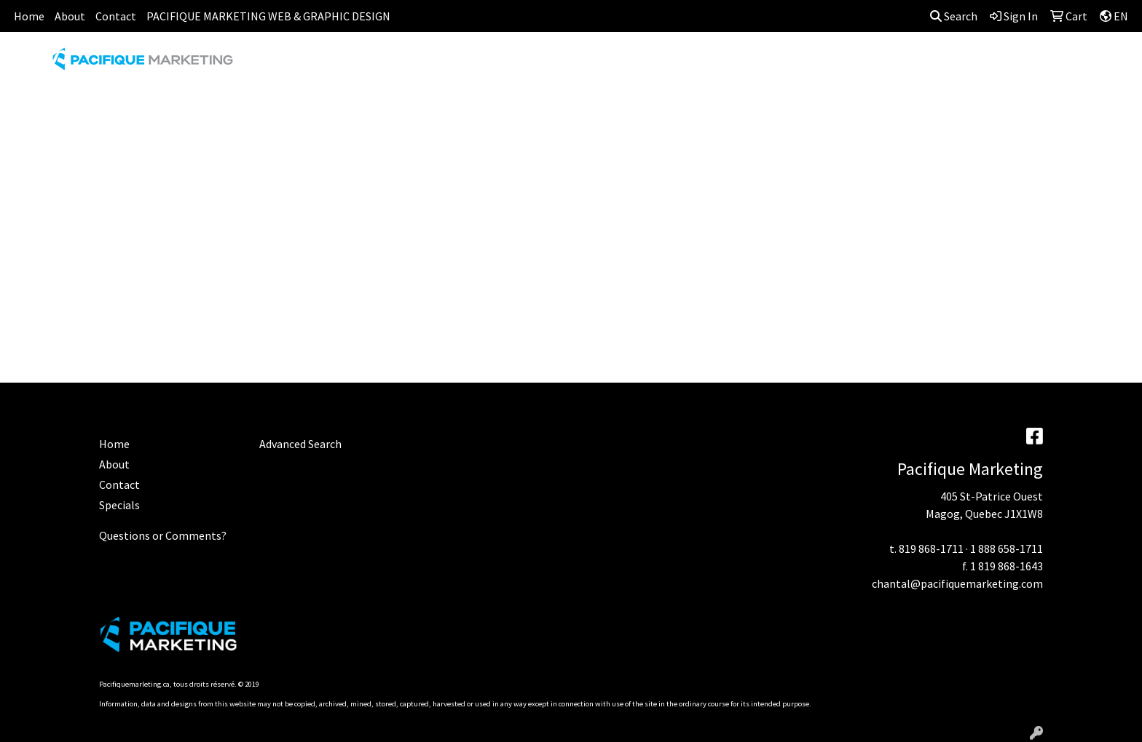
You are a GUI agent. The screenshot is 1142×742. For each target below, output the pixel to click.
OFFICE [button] (853, 64)
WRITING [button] (971, 64)
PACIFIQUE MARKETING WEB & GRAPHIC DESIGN (268, 16)
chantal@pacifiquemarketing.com (957, 583)
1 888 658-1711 (1006, 548)
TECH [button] (909, 64)
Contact (115, 16)
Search (953, 16)
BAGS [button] (517, 64)
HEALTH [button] (790, 64)
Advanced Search (300, 443)
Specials (119, 505)
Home (29, 16)
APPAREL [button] (389, 64)
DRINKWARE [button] (586, 64)
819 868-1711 (931, 548)
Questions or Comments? (163, 535)
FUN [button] (652, 64)
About (70, 16)
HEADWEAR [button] (717, 64)
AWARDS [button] (458, 64)
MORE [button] (1033, 64)
